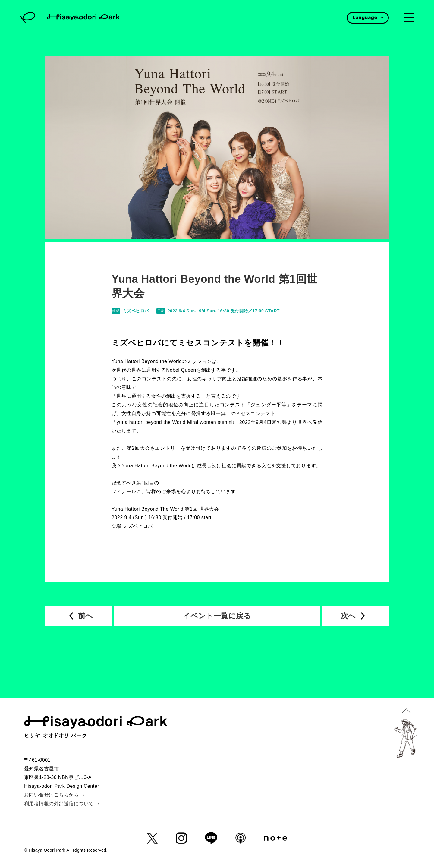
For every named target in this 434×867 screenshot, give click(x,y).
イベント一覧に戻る (217, 616)
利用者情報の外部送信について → (62, 803)
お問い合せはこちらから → (54, 794)
